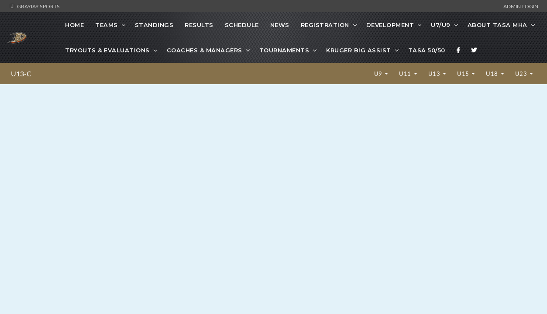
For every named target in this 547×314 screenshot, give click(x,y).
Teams (106, 24)
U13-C (21, 73)
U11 (406, 74)
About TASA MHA (497, 24)
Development (390, 24)
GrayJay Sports (34, 6)
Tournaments (284, 50)
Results (199, 24)
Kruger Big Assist (358, 50)
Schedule (242, 24)
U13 (435, 74)
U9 (379, 74)
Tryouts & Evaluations (107, 50)
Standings (154, 24)
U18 (492, 74)
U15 (464, 74)
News (279, 24)
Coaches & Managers (204, 50)
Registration (325, 24)
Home (74, 24)
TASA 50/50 (426, 50)
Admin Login (520, 6)
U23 (522, 74)
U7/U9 (441, 24)
